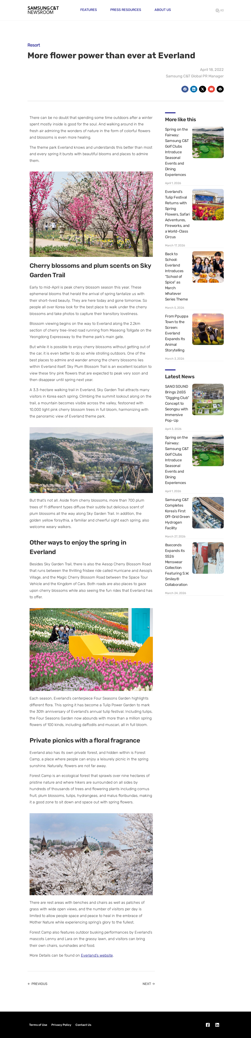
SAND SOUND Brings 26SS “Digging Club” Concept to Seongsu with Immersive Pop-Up (177, 403)
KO (220, 10)
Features (88, 10)
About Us (163, 10)
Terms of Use (38, 1025)
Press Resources (125, 10)
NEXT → (149, 984)
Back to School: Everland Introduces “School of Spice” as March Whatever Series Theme (176, 277)
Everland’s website (97, 955)
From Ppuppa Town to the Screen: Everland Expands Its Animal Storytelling (176, 333)
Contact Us (83, 1025)
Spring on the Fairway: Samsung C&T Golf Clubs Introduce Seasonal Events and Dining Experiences (177, 152)
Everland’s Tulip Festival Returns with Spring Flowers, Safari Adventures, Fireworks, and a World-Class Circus (177, 214)
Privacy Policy (61, 1025)
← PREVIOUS (37, 984)
